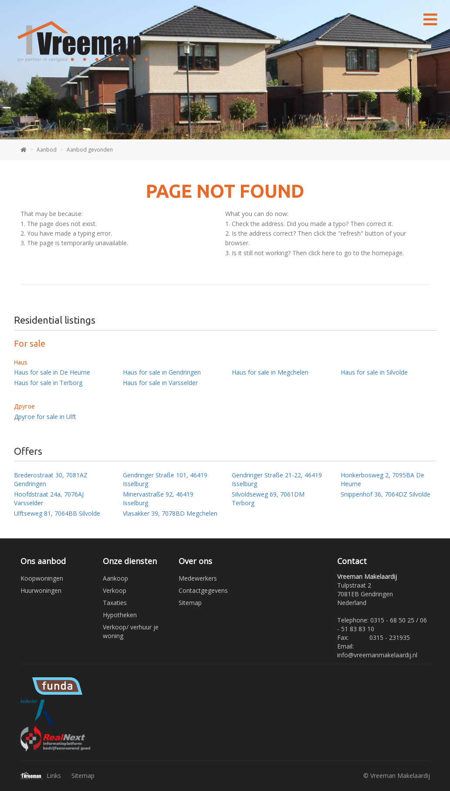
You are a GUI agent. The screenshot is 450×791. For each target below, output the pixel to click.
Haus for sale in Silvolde (374, 372)
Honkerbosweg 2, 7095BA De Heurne (382, 479)
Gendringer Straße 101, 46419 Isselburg (165, 479)
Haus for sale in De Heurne (52, 372)
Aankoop (115, 578)
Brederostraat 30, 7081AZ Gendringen (51, 479)
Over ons (195, 561)
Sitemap (190, 602)
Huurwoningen (40, 590)
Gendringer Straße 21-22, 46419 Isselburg (277, 479)
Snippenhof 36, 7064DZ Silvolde (385, 494)
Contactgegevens (203, 590)
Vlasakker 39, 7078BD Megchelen (170, 513)
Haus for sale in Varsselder (160, 383)
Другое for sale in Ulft (45, 416)
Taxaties (115, 602)
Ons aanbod (43, 561)
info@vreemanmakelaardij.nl (377, 655)
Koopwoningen (41, 578)
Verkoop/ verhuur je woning (131, 631)
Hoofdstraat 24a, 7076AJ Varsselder (49, 498)
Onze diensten (130, 561)
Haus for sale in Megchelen (270, 372)
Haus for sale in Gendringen (162, 372)
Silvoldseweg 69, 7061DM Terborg (268, 498)
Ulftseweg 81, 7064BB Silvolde (57, 513)
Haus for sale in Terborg (48, 383)
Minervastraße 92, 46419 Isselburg (158, 498)
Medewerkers (198, 578)
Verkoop (114, 590)
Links (54, 775)
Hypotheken (120, 615)
